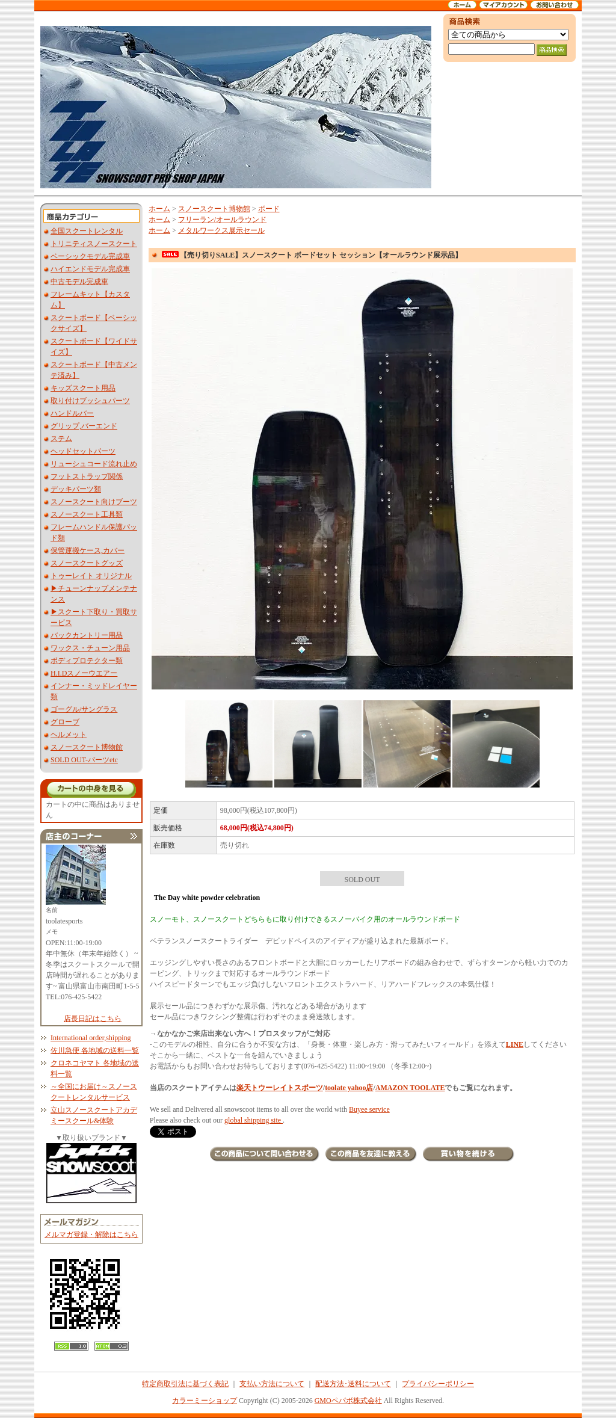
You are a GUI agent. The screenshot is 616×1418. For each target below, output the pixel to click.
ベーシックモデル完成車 (90, 256)
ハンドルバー (72, 413)
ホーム (159, 209)
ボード (269, 209)
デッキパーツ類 (76, 489)
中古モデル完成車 (79, 281)
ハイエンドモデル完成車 (90, 269)
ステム (61, 438)
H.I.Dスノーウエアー (84, 673)
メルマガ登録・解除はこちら (91, 1234)
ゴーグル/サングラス (84, 709)
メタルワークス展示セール (221, 230)
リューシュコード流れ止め (94, 464)
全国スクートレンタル (87, 231)
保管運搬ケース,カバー (88, 550)
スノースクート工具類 (87, 514)
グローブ (65, 722)
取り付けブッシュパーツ (90, 400)
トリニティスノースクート (94, 243)
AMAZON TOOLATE (410, 1088)
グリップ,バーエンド (84, 426)
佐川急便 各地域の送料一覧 (95, 1050)
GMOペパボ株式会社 (348, 1400)
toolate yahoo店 (349, 1088)
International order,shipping (91, 1038)
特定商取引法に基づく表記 (185, 1383)
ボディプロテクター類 (87, 660)
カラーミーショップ (204, 1400)
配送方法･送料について (353, 1383)
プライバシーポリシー (438, 1383)
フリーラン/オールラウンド (222, 219)
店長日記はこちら (93, 1018)
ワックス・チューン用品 (90, 648)
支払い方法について (271, 1383)
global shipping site (253, 1120)
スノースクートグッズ (87, 563)
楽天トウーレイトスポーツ (279, 1088)
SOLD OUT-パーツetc (84, 760)
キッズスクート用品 (83, 388)
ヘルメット (69, 734)
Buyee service (369, 1109)
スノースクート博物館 (87, 747)
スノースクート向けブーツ (94, 502)
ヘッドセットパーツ (83, 451)
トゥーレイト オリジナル (91, 576)
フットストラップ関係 (87, 476)
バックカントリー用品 (87, 635)
